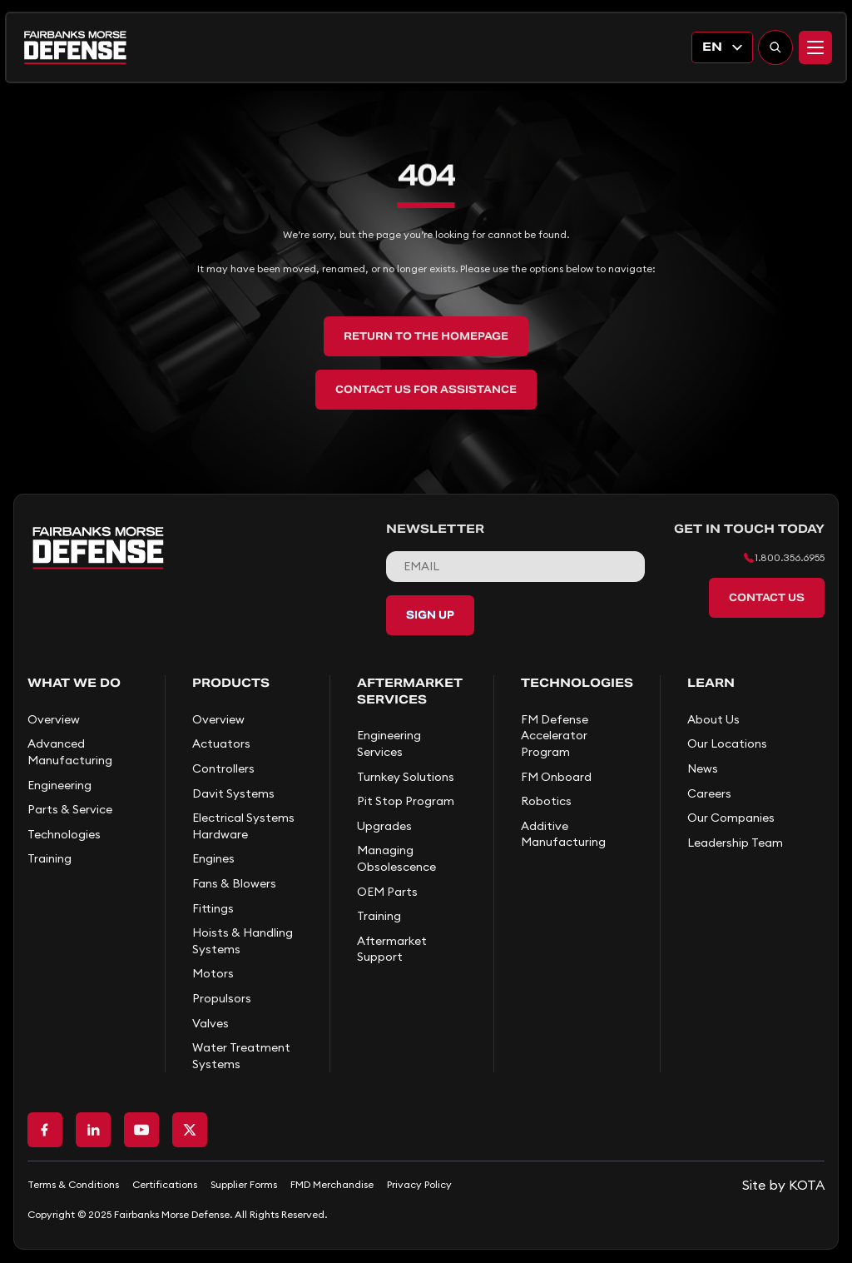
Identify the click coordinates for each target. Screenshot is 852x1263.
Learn (711, 682)
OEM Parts (387, 891)
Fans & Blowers (234, 883)
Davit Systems (233, 793)
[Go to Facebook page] (44, 1129)
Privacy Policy (419, 1184)
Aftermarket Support (392, 949)
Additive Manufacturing (563, 834)
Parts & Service (69, 809)
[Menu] (815, 47)
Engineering (59, 785)
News (702, 768)
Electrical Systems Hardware (243, 826)
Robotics (546, 800)
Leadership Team (735, 842)
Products (231, 682)
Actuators (221, 743)
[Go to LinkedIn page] (93, 1129)
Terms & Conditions (73, 1184)
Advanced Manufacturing (69, 752)
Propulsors (221, 998)
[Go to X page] (189, 1129)
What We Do (74, 682)
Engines (213, 858)
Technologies (64, 834)
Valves (210, 1023)
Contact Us (767, 597)
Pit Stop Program (405, 800)
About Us (713, 719)
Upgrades (384, 825)
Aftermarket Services (410, 691)
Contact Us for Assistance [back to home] (426, 389)
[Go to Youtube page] (141, 1129)
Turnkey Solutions (405, 776)
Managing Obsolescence (396, 858)
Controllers (223, 768)
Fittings (213, 908)
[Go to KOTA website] (783, 1185)
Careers (709, 793)
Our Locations (727, 743)
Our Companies (731, 817)
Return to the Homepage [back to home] (426, 336)
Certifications (164, 1184)
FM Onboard (556, 776)
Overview (53, 719)
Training (49, 858)
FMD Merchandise (332, 1184)
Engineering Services (389, 743)
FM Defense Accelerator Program (554, 735)
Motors (213, 973)
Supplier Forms (244, 1184)
